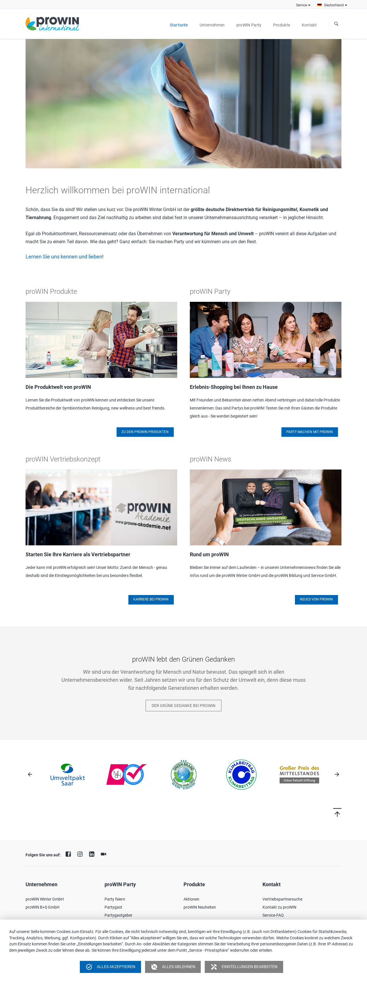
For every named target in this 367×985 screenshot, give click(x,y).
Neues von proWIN (316, 599)
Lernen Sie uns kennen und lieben (64, 257)
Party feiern (115, 899)
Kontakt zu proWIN (279, 907)
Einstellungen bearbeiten (243, 966)
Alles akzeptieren (110, 966)
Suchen (336, 24)
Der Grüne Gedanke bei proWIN (183, 705)
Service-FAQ (273, 915)
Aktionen (191, 899)
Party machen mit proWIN (309, 432)
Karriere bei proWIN (151, 599)
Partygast (113, 907)
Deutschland (334, 5)
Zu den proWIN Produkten (145, 432)
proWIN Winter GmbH (45, 899)
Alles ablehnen (173, 966)
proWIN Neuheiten (200, 907)
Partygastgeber (118, 915)
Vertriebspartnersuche (282, 899)
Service (301, 5)
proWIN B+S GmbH (42, 907)
